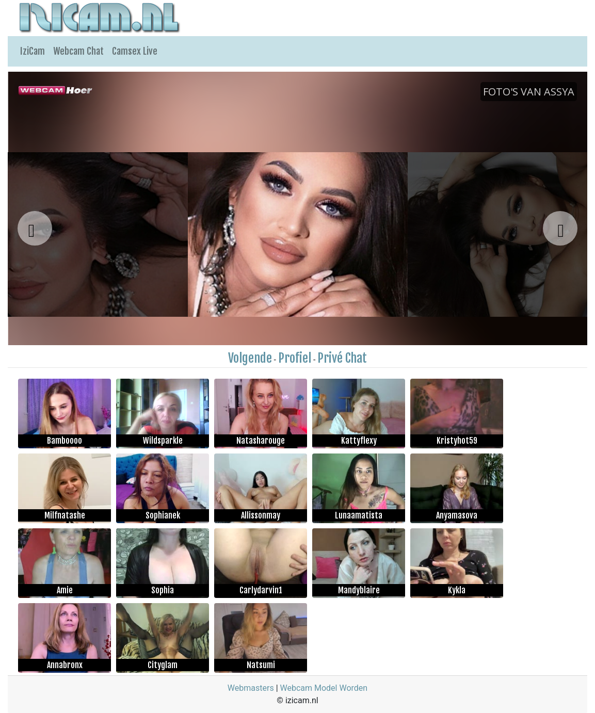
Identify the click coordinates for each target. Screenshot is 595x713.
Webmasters (251, 688)
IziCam (32, 51)
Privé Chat (342, 358)
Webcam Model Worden (324, 688)
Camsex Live (134, 51)
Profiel (294, 358)
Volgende (250, 358)
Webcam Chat (78, 51)
